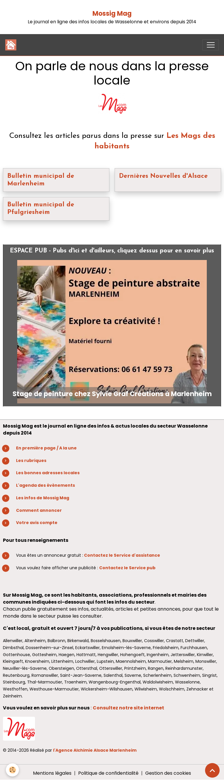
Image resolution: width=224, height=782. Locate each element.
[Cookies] (12, 769)
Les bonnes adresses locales (48, 473)
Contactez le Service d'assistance (122, 555)
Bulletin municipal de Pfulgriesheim (40, 208)
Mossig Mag (112, 13)
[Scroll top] (212, 770)
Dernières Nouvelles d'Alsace (163, 176)
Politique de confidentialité (108, 773)
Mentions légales (52, 773)
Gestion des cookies (168, 773)
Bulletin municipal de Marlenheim (40, 180)
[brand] (12, 44)
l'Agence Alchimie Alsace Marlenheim (94, 750)
